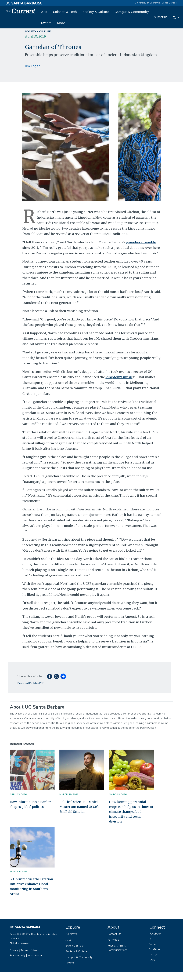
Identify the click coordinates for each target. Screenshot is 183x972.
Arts (44, 12)
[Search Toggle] (176, 17)
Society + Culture (38, 31)
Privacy (14, 950)
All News (71, 934)
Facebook (155, 934)
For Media (113, 940)
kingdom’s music (121, 377)
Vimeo (153, 944)
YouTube (154, 949)
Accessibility (17, 955)
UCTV (153, 955)
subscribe (160, 17)
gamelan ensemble (141, 242)
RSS (152, 960)
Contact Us (114, 934)
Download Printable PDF (30, 683)
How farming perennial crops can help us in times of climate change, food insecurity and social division (131, 811)
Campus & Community (132, 12)
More (61, 23)
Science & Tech (65, 12)
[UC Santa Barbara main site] (23, 2)
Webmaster (34, 955)
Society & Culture (95, 12)
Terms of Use (29, 950)
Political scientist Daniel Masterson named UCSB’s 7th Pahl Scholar (79, 807)
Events (46, 23)
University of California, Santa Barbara (156, 2)
